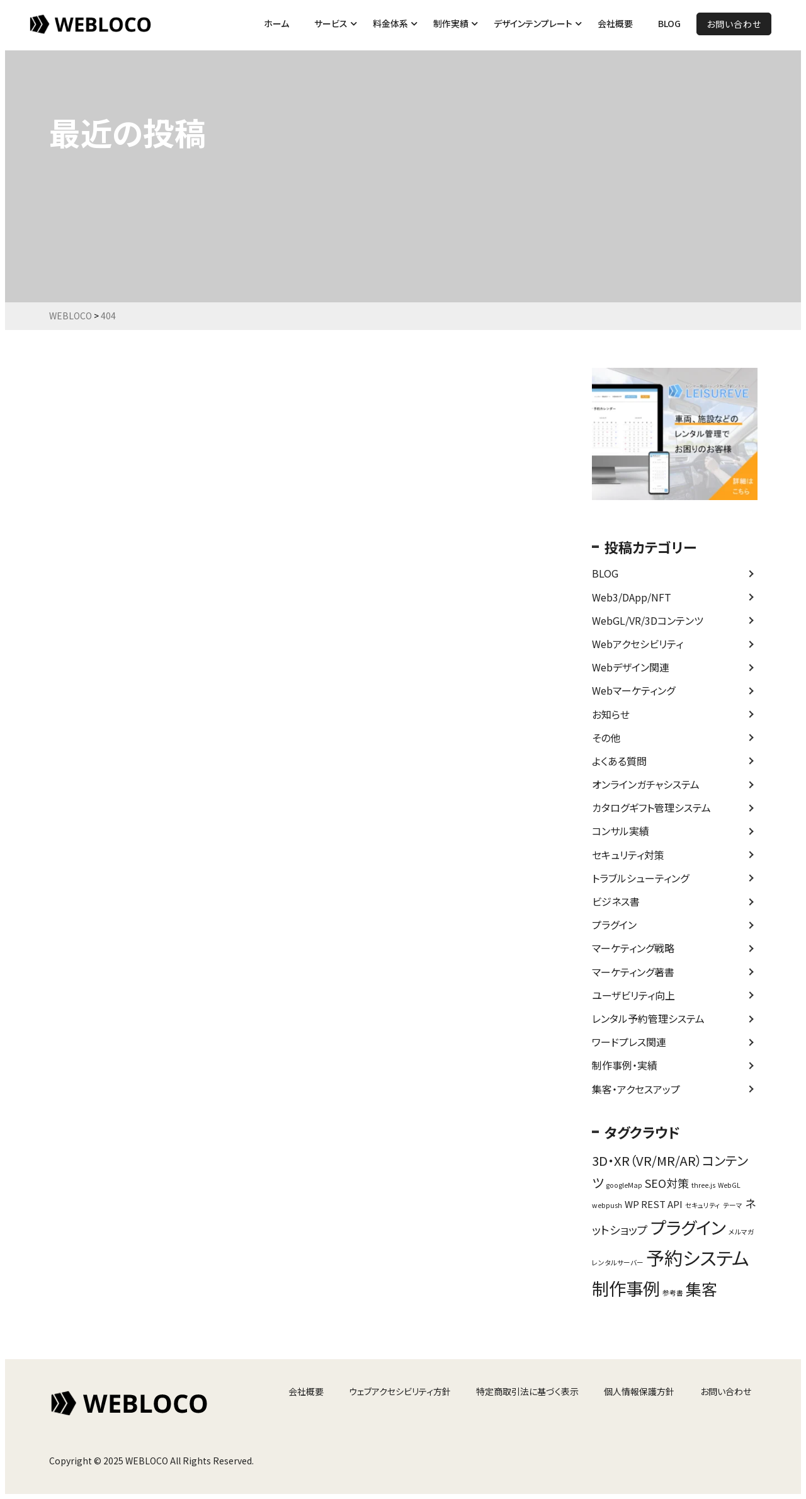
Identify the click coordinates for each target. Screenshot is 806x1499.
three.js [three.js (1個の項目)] (703, 1185)
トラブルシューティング (640, 878)
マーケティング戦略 (633, 947)
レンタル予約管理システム (648, 1018)
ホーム (276, 23)
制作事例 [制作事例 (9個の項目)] (626, 1288)
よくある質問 (619, 760)
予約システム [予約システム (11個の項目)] (697, 1257)
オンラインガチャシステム (646, 784)
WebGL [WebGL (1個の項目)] (729, 1185)
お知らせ (611, 714)
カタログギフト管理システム (651, 807)
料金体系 (390, 23)
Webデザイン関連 (630, 667)
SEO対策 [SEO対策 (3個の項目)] (667, 1183)
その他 (606, 737)
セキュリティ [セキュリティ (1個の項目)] (702, 1205)
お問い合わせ (734, 24)
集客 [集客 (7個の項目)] (701, 1288)
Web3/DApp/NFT (631, 597)
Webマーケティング (633, 690)
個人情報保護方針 (639, 1391)
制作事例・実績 (624, 1065)
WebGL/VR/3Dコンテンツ (647, 620)
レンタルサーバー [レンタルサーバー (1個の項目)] (618, 1262)
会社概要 (615, 23)
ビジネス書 (616, 901)
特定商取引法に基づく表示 (527, 1391)
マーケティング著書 (633, 971)
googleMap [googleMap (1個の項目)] (624, 1185)
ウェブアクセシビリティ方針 (400, 1391)
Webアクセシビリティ (637, 643)
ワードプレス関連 (629, 1041)
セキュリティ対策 (628, 854)
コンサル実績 (620, 830)
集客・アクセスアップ (636, 1089)
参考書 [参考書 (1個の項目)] (672, 1292)
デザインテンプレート (533, 23)
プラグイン (614, 924)
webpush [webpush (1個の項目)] (607, 1205)
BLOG (669, 23)
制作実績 (450, 23)
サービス (331, 23)
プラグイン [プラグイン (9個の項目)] (688, 1227)
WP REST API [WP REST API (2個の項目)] (654, 1204)
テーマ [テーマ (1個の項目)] (732, 1205)
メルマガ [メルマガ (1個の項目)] (741, 1231)
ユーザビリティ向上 (633, 995)
